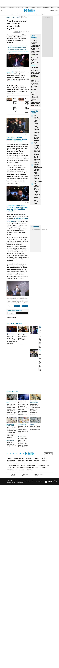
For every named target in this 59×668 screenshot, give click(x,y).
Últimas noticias (18, 458)
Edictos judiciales (12, 470)
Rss (48, 465)
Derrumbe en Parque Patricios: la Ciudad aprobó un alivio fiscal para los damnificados (35, 72)
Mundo (16, 463)
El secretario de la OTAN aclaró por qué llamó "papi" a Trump (35, 61)
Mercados (21, 460)
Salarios (52, 7)
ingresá (56, 10)
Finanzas (28, 14)
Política (35, 14)
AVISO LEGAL (43, 467)
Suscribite (22, 313)
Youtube (20, 453)
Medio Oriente (46, 7)
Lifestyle (43, 460)
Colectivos (33, 7)
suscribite (52, 10)
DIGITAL (13, 475)
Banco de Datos (11, 460)
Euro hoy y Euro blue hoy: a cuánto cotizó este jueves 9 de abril (23, 429)
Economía (19, 14)
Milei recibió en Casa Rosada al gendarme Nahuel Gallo (22, 337)
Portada (9, 458)
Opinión (51, 14)
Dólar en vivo (11, 7)
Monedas (33, 229)
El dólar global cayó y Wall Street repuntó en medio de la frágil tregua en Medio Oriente (23, 443)
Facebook (10, 453)
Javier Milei (18, 17)
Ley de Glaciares (25, 7)
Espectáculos (31, 465)
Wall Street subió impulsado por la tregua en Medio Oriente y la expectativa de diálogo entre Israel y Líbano (35, 99)
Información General (13, 465)
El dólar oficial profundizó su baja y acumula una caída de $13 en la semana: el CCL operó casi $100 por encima (37, 152)
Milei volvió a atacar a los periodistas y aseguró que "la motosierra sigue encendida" (12, 339)
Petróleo (17, 7)
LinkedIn (16, 453)
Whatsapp (23, 453)
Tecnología (41, 465)
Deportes (23, 463)
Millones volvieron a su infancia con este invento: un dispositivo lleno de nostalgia (35, 84)
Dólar (12, 14)
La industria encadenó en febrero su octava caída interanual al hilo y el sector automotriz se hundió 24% (37, 193)
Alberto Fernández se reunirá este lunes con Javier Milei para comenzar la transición (18, 46)
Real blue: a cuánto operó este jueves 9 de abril (11, 445)
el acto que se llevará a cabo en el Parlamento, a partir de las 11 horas (17, 219)
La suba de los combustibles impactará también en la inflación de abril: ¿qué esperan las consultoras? (38, 173)
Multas (22, 470)
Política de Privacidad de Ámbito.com (27, 467)
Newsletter (48, 453)
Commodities (40, 229)
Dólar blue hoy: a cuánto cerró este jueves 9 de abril (35, 427)
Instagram (13, 453)
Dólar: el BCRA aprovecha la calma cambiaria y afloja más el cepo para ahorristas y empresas (35, 409)
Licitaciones (29, 470)
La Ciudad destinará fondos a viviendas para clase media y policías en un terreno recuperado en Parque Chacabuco (35, 47)
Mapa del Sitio (10, 467)
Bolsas (36, 229)
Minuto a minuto (23, 401)
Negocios (43, 14)
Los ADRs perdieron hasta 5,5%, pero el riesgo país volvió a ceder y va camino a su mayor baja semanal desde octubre (37, 128)
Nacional (9, 463)
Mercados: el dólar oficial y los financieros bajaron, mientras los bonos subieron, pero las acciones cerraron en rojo (23, 408)
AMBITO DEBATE (39, 475)
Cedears (45, 229)
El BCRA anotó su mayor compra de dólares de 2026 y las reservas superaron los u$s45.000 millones (12, 432)
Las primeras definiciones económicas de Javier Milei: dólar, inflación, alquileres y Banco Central (18, 51)
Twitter (7, 453)
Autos (23, 465)
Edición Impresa (33, 463)
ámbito (8, 17)
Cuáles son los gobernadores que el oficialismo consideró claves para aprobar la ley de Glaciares (28, 105)
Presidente (24, 306)
